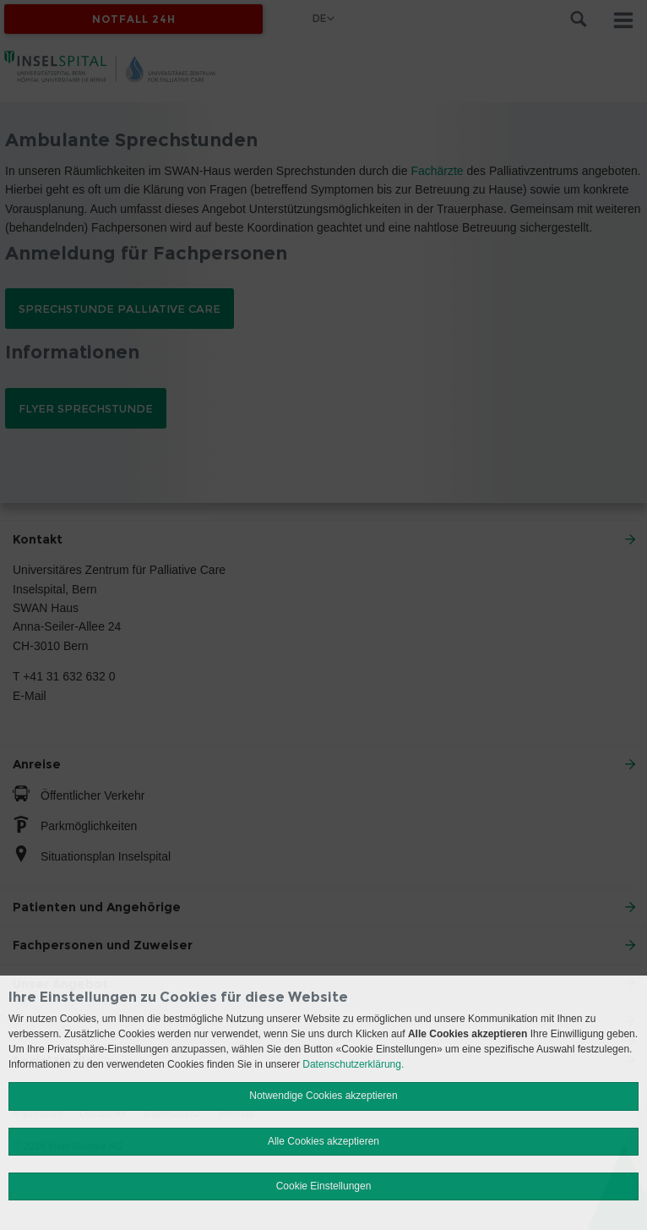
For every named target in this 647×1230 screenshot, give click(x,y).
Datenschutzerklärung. (353, 1064)
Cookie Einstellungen (324, 1186)
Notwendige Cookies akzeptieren (323, 1096)
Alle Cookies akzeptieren (323, 1141)
